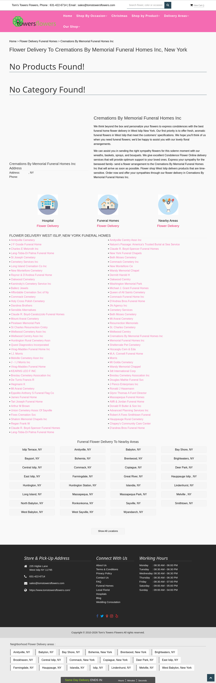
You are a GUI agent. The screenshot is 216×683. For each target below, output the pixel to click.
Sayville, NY (133, 503)
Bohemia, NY (83, 458)
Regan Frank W (20, 423)
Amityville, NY (82, 449)
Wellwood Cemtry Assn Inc (27, 336)
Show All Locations (108, 531)
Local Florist (103, 589)
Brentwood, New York (133, 652)
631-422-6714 (58, 5)
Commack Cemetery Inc (124, 261)
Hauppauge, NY (51, 667)
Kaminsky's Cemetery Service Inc (31, 283)
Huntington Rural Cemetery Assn (30, 340)
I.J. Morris (17, 353)
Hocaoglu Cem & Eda (123, 349)
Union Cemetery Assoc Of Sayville (31, 410)
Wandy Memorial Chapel (124, 270)
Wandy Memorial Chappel (125, 366)
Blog (98, 598)
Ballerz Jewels (19, 288)
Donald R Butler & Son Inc (125, 406)
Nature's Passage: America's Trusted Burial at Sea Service (145, 244)
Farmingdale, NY (83, 476)
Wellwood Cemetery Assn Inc (28, 331)
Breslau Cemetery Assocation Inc (31, 375)
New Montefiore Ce (121, 266)
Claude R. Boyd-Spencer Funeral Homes (134, 248)
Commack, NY (82, 467)
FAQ (98, 581)
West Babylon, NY (32, 512)
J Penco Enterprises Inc (124, 384)
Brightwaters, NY (184, 458)
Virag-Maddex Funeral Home (28, 366)
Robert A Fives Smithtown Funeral (130, 414)
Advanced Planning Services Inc (129, 410)
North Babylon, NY (32, 503)
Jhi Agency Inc (118, 305)
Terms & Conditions (107, 569)
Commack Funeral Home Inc (127, 296)
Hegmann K (18, 384)
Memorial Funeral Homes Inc (127, 340)
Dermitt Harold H (120, 275)
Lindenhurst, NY (184, 485)
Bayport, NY (32, 458)
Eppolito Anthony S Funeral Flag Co (32, 393)
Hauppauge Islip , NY (184, 476)
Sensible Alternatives (23, 309)
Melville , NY (184, 494)
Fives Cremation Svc (23, 414)
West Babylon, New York (177, 667)
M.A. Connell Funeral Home (126, 353)
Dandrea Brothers (21, 305)
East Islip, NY (32, 476)
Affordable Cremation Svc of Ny (30, 292)
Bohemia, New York (100, 652)
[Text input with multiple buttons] (145, 5)
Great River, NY (133, 476)
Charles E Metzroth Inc (24, 248)
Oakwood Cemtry (120, 279)
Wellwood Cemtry (120, 331)
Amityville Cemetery (23, 240)
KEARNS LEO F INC (23, 371)
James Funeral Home (24, 397)
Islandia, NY (133, 485)
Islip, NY (98, 667)
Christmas (119, 16)
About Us (101, 565)
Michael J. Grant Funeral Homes (129, 288)
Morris (113, 358)
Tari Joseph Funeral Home (27, 401)
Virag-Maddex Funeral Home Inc (30, 349)
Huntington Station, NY (83, 485)
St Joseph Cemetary (23, 257)
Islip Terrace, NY (32, 449)
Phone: (13, 176)
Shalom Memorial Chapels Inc (29, 419)
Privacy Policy (104, 573)
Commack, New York (82, 660)
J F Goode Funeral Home (26, 244)
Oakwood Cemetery (23, 279)
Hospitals (101, 593)
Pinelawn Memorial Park (25, 323)
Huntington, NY (32, 485)
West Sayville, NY (82, 512)
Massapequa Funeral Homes (127, 397)
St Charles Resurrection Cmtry (29, 327)
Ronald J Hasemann (122, 388)
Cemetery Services (121, 309)
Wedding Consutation (108, 602)
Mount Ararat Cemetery (25, 318)
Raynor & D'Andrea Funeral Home (31, 275)
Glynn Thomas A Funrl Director (128, 393)
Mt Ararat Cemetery (121, 318)
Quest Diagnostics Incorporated (30, 344)
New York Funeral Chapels (126, 253)
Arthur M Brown (20, 406)
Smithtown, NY (184, 503)
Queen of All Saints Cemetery (127, 292)
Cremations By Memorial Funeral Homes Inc (87, 41)
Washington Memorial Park (126, 283)
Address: (14, 172)
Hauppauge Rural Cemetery (126, 419)
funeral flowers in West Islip (110, 135)
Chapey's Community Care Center (130, 423)
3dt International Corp (123, 371)
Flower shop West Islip (154, 168)
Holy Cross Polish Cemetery (28, 301)
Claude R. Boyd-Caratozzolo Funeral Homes (37, 314)
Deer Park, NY (184, 467)
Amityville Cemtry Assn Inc (125, 240)
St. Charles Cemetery (123, 327)
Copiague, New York (115, 660)
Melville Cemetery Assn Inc (27, 358)
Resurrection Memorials (124, 323)
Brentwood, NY (133, 458)
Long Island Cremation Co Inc (29, 266)
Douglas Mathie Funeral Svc (127, 379)
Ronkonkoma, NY (82, 503)
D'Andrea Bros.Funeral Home (127, 301)
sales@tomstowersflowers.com (96, 5)
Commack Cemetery (23, 296)
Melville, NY (146, 667)
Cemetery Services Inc (24, 261)
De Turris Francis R (22, 379)
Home (67, 16)
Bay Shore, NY (184, 449)
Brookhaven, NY (23, 660)
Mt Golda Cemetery (121, 362)
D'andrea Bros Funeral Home (127, 428)
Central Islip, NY (32, 467)
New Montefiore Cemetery (26, 270)
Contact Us (102, 577)
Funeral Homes (105, 585)
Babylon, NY (133, 449)
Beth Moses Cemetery (123, 257)
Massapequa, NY (82, 494)
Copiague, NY (133, 467)
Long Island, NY (32, 494)
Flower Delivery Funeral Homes (39, 41)
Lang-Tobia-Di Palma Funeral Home (32, 253)
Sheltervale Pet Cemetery (125, 344)
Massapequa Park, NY (133, 494)
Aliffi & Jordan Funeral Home (127, 401)
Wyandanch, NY (133, 512)
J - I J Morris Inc (20, 362)
